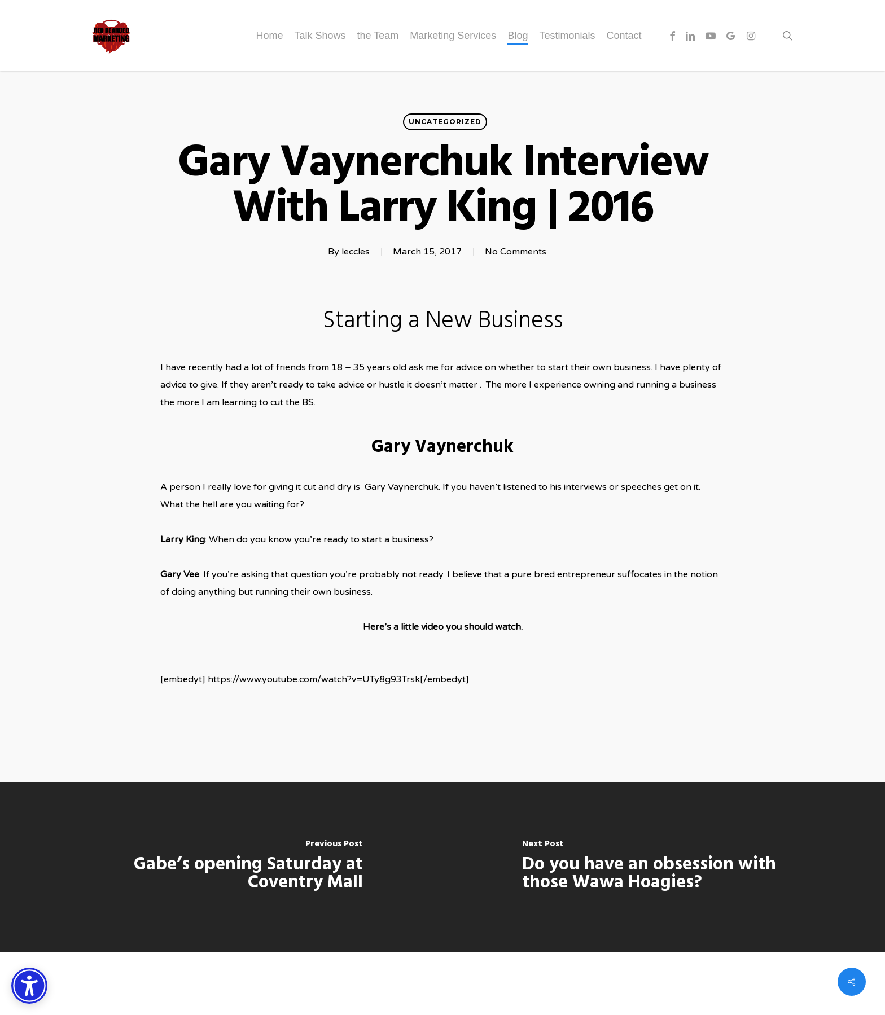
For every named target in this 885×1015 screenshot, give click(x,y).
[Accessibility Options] (29, 986)
